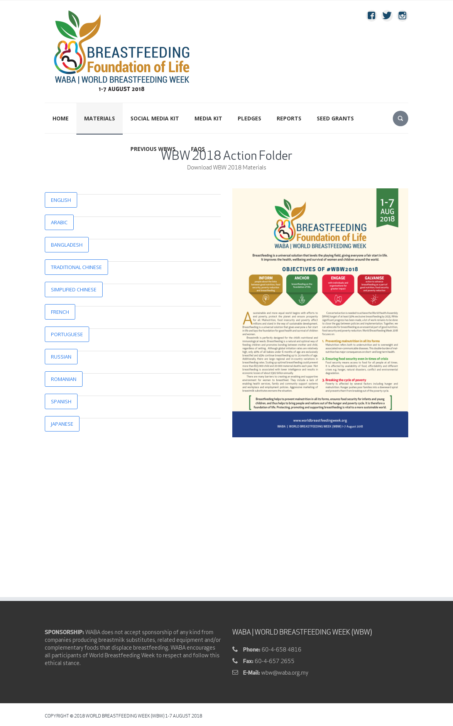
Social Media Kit (154, 118)
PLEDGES (249, 118)
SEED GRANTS (335, 118)
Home (60, 118)
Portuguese (67, 334)
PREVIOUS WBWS (153, 148)
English (61, 199)
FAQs (198, 148)
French (60, 311)
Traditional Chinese (76, 267)
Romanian (63, 379)
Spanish (61, 401)
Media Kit (208, 118)
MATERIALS (99, 118)
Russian (61, 356)
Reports (289, 118)
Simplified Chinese (73, 289)
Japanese (62, 423)
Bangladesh (67, 244)
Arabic (59, 222)
